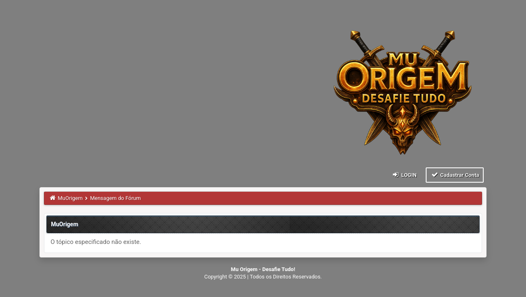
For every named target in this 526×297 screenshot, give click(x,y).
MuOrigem (70, 198)
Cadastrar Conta (454, 174)
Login (404, 174)
